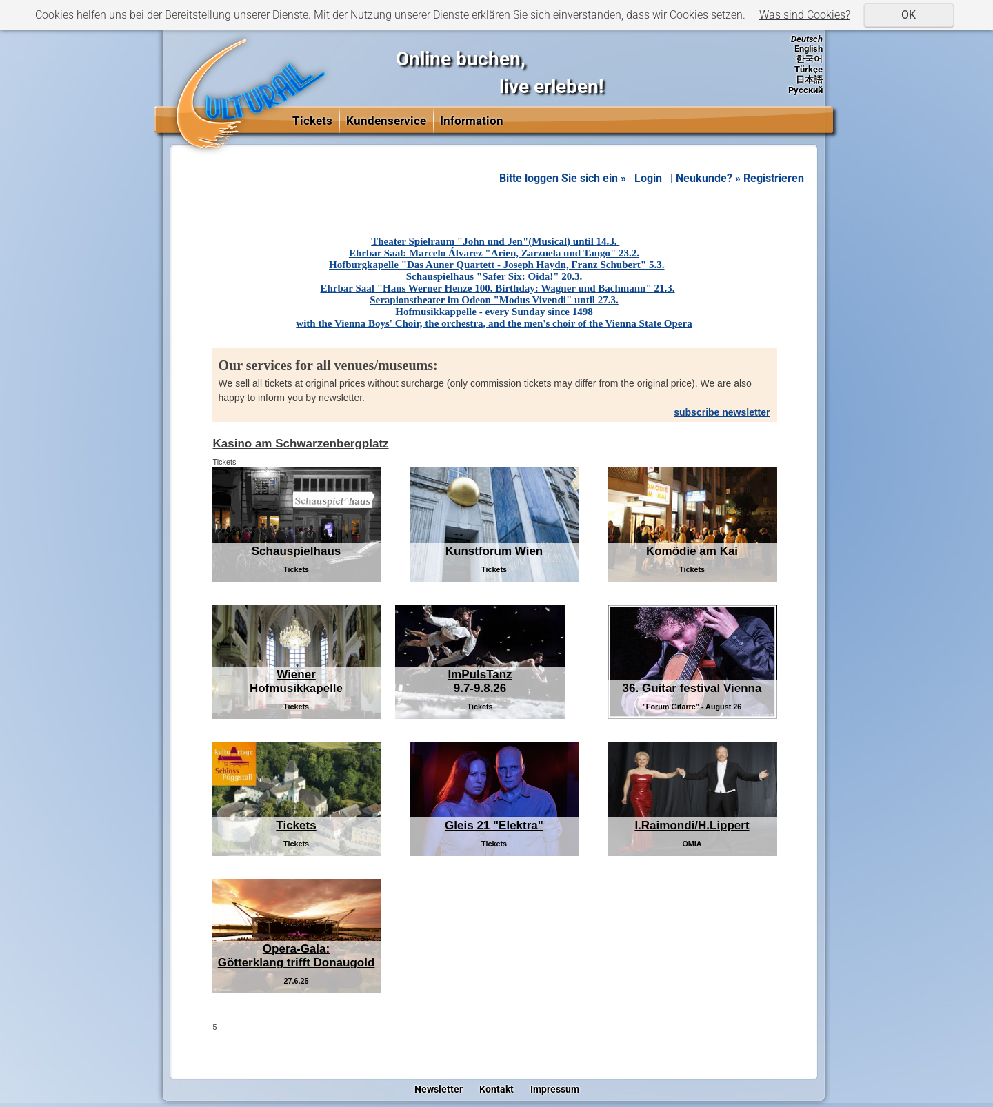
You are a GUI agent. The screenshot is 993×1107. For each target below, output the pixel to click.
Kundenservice (386, 121)
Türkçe (808, 69)
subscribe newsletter (722, 412)
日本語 (809, 79)
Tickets (312, 121)
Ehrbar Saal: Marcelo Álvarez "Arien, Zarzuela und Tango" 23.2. (494, 252)
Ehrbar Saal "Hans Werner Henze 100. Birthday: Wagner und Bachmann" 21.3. (497, 288)
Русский (805, 90)
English (808, 48)
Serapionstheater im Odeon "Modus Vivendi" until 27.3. (494, 299)
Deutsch (807, 39)
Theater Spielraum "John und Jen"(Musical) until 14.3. (495, 241)
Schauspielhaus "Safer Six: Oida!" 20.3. (494, 276)
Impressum (554, 1089)
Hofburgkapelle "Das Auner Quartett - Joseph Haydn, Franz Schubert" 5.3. (496, 264)
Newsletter (438, 1089)
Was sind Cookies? (804, 14)
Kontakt (496, 1089)
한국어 (809, 59)
